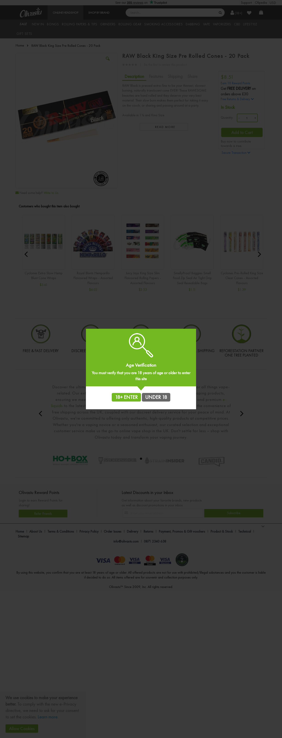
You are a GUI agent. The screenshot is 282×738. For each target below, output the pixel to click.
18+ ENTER (126, 397)
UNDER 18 (156, 397)
